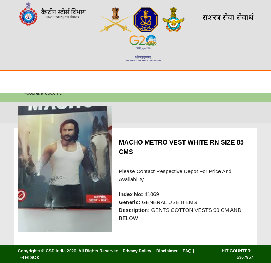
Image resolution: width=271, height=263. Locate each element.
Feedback (29, 257)
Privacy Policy (136, 251)
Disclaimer (167, 251)
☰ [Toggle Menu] (11, 81)
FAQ (187, 251)
